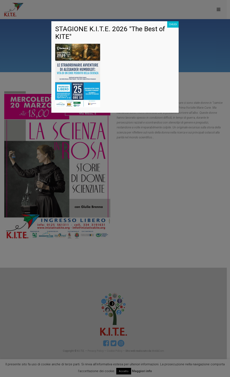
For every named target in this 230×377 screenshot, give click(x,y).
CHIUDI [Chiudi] (173, 24)
